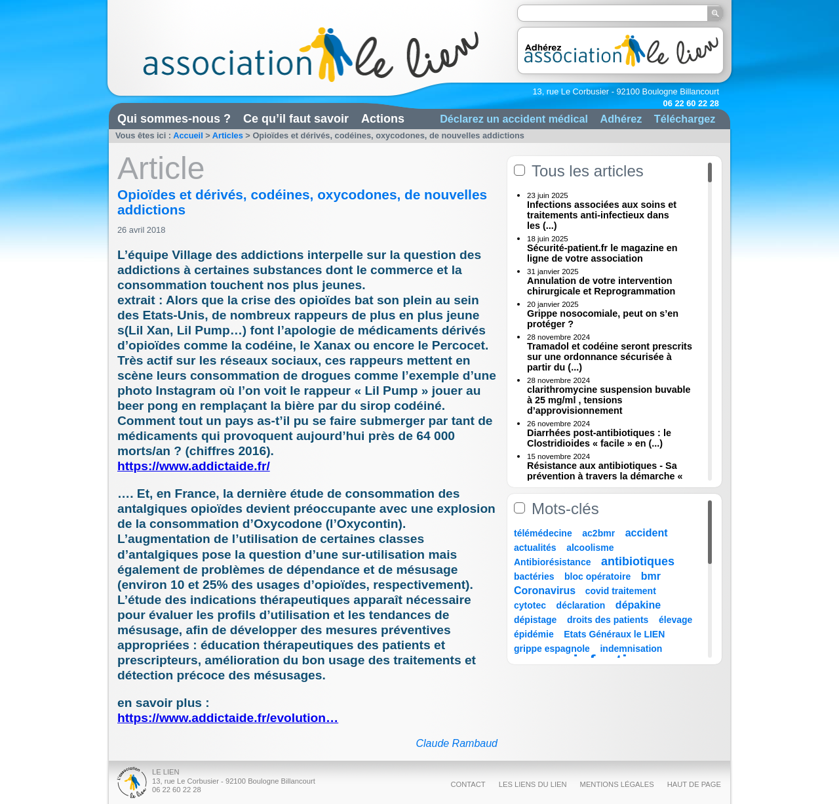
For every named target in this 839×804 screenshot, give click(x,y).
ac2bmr (598, 533)
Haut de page (694, 784)
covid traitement (620, 591)
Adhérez (621, 119)
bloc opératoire (597, 576)
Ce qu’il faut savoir (296, 118)
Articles (227, 135)
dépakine (638, 605)
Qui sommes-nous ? (174, 118)
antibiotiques (637, 561)
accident (646, 532)
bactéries (534, 576)
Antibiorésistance (552, 562)
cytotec (530, 605)
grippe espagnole (552, 648)
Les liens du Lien (533, 784)
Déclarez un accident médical (514, 119)
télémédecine (543, 533)
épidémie (534, 634)
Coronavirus (546, 590)
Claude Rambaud (457, 743)
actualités (535, 547)
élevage (675, 619)
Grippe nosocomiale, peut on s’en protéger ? (602, 318)
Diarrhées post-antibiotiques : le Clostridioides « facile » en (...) (599, 438)
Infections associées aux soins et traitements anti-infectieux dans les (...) (601, 215)
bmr (651, 576)
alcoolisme (590, 547)
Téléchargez (685, 119)
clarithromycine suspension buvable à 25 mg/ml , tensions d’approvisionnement (609, 400)
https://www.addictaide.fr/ (193, 466)
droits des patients (607, 619)
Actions (382, 118)
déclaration (581, 605)
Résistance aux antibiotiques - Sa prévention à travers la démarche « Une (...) (605, 476)
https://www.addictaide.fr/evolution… (227, 718)
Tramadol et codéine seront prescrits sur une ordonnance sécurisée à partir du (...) (609, 356)
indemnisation (631, 648)
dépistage (535, 619)
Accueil (188, 135)
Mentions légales (617, 784)
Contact (467, 784)
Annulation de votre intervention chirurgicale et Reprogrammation (601, 285)
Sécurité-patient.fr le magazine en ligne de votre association (602, 253)
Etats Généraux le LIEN (614, 634)
